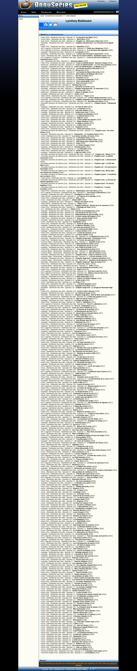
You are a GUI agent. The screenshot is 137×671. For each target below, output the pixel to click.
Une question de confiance (82, 472)
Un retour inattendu (83, 581)
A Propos (45, 669)
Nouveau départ (77, 61)
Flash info (80, 151)
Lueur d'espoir (78, 512)
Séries (33, 12)
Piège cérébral (82, 121)
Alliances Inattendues (85, 600)
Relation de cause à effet (86, 353)
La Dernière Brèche (84, 527)
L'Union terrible (81, 231)
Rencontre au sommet (83, 468)
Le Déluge (77, 492)
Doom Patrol (45, 39)
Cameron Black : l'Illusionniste (51, 236)
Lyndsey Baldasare (71, 15)
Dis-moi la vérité (82, 76)
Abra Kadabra (82, 370)
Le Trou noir (80, 90)
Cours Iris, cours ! (84, 264)
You (42, 61)
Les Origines (82, 178)
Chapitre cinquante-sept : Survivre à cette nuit (93, 99)
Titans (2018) (45, 96)
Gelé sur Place (81, 647)
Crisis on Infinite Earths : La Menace (88, 67)
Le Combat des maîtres (81, 530)
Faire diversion (94, 251)
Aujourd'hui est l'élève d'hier (86, 140)
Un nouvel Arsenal (79, 645)
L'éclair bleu (81, 518)
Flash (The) (45, 37)
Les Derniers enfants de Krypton (87, 476)
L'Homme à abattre (80, 616)
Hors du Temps (82, 625)
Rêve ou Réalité (78, 434)
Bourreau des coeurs (80, 642)
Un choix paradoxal (83, 481)
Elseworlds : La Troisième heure (86, 134)
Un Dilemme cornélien (85, 596)
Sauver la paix (77, 570)
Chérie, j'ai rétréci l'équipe (86, 278)
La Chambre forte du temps (87, 607)
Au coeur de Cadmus (82, 441)
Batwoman (45, 54)
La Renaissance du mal (83, 311)
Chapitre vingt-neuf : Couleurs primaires (91, 258)
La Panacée (81, 109)
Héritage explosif (81, 552)
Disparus (76, 346)
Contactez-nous (59, 669)
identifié (78, 665)
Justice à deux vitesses (85, 291)
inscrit (112, 663)
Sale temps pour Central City (87, 141)
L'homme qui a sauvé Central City (88, 594)
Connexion (113, 1)
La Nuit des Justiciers (81, 634)
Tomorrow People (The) (49, 651)
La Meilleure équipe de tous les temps (90, 435)
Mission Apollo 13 (94, 386)
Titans (79, 203)
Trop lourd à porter (80, 538)
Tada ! (91, 266)
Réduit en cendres (84, 412)
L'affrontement (82, 507)
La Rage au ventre (82, 123)
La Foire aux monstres (95, 328)
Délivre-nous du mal (95, 273)
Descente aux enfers (95, 101)
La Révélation (90, 653)
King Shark (81, 521)
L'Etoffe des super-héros (85, 474)
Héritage (75, 485)
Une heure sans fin (95, 271)
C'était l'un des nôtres (96, 413)
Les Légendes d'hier (79, 563)
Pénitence (76, 465)
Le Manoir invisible (82, 225)
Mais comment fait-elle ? (84, 569)
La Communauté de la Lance (98, 379)
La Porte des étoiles (82, 428)
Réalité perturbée (82, 487)
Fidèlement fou (80, 322)
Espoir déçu (79, 461)
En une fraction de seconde (87, 267)
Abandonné (77, 636)
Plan (51, 669)
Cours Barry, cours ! (83, 335)
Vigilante (75, 445)
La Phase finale (78, 499)
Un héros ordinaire (84, 505)
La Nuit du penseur (84, 233)
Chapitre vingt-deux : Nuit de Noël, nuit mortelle (92, 295)
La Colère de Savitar (84, 388)
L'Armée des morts (94, 455)
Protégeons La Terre (82, 194)
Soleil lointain (80, 373)
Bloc (78, 198)
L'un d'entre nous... (82, 415)
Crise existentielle (83, 81)
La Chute (76, 282)
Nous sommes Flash (84, 218)
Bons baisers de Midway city (86, 74)
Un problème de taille (80, 576)
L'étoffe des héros (79, 640)
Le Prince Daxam (81, 381)
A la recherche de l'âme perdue (83, 580)
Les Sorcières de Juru (83, 213)
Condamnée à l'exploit (83, 508)
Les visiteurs (80, 547)
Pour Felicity (77, 549)
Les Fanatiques (81, 220)
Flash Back (81, 514)
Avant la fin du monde (81, 496)
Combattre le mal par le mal (83, 393)
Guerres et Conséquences (85, 211)
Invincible (80, 494)
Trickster (80, 618)
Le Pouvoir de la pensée (85, 309)
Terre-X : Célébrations (83, 306)
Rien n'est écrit (81, 83)
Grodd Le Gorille (83, 603)
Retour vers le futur (84, 426)
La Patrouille (82, 149)
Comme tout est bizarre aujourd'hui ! (90, 54)
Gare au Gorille (81, 572)
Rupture (76, 488)
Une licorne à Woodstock (96, 193)
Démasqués (77, 620)
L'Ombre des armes (80, 406)
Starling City (77, 85)
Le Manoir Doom (83, 116)
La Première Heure (83, 138)
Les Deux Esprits (81, 235)
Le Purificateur (78, 399)
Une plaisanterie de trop (86, 249)
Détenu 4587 (77, 200)
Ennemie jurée (80, 423)
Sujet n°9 (80, 269)
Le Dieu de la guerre (94, 297)
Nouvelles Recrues (79, 479)
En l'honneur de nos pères (83, 351)
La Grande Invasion (82, 350)
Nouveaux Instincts (79, 589)
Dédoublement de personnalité (86, 214)
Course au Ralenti (83, 550)
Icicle (78, 143)
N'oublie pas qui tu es (85, 245)
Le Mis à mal (80, 280)
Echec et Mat (78, 382)
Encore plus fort (82, 560)
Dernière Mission (79, 510)
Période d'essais (81, 583)
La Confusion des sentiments (87, 329)
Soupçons (79, 127)
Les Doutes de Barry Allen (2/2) (87, 68)
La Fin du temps (94, 366)
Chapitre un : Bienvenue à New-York (89, 41)
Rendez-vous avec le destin (87, 348)
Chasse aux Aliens (81, 202)
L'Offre (75, 623)
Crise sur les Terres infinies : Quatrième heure (89, 56)
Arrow (43, 56)
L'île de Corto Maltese (80, 649)
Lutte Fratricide (78, 631)
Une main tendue (81, 110)
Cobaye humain (81, 364)
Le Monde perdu (94, 390)
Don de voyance (95, 253)
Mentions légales (81, 669)
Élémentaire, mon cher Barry (86, 191)
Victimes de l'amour (80, 516)
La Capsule (79, 52)
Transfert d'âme (83, 275)
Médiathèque (61, 12)
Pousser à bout (78, 558)
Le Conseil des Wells (85, 229)
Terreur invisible (82, 459)
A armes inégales (81, 454)
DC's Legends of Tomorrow (50, 48)
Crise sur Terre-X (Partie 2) (82, 308)
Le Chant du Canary (80, 503)
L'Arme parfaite (80, 437)
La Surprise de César (95, 337)
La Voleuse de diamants (84, 114)
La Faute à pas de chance (85, 324)
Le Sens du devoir (82, 344)
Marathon (80, 46)
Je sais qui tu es (83, 357)
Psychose (80, 78)
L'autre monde (81, 592)
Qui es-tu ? (77, 424)
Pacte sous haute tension (96, 450)
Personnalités (46, 12)
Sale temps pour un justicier (83, 525)
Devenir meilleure (81, 561)
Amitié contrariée (78, 591)
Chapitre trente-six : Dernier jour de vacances (92, 205)
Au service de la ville (80, 585)
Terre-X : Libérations (94, 304)
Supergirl (44, 52)
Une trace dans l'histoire (81, 430)
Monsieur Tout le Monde (86, 611)
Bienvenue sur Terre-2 (85, 532)
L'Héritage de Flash (83, 207)
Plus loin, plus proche (83, 567)
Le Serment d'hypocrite (85, 79)
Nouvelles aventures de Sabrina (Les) (54, 103)
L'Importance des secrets (84, 556)
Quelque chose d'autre (81, 602)
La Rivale (78, 523)
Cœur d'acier (79, 339)
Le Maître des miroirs (84, 466)
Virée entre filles (82, 317)
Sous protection (79, 368)
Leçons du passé (83, 384)
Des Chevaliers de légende (98, 403)
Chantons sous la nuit (85, 377)
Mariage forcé (80, 404)
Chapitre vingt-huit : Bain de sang (88, 262)
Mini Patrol (81, 39)
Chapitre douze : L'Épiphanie (105, 103)
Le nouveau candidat (84, 587)
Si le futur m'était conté (85, 622)
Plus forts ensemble (94, 432)
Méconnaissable (79, 609)
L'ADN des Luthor (82, 408)
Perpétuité (77, 222)
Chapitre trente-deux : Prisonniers (88, 238)
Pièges (75, 355)
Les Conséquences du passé (84, 543)
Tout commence (78, 452)
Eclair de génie (82, 224)
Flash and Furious (84, 129)
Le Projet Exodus (81, 392)
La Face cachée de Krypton (85, 216)
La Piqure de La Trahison (86, 614)
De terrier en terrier (83, 87)
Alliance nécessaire (80, 612)
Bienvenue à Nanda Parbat (83, 627)
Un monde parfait (81, 534)
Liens (20, 19)
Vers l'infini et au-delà (83, 247)
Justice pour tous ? (82, 112)
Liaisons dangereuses (81, 361)
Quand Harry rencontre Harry (87, 313)
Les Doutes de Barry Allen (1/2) (87, 72)
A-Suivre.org (70, 669)
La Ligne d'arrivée (83, 342)
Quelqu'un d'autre (79, 605)
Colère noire (81, 125)
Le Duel (80, 490)
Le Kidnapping (78, 519)
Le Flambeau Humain (85, 633)
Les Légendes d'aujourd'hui (86, 565)
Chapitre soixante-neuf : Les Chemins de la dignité (94, 43)
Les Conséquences (79, 333)
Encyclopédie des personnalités (53, 15)
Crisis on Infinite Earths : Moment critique (91, 63)
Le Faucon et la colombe (86, 196)
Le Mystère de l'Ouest (95, 443)
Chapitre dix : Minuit (102, 154)
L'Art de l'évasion (95, 256)
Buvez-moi (80, 70)
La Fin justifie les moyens (86, 120)
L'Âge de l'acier (80, 152)
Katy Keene (45, 41)
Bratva (75, 410)
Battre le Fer (80, 644)
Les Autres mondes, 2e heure (83, 136)
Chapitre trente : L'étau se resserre (89, 255)
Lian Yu (76, 340)
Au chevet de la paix (82, 293)
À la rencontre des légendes (97, 50)
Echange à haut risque (93, 651)
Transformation (82, 439)
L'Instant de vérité (81, 554)
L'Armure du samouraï (95, 463)
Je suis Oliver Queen (81, 598)
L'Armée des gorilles (85, 395)
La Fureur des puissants (86, 240)
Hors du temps (92, 477)
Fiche (20, 16)
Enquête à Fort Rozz (82, 286)
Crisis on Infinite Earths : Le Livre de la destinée (93, 65)
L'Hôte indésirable (82, 277)
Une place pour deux (83, 539)
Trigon (86, 96)
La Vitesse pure (83, 497)
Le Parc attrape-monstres (97, 98)
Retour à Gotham (82, 92)
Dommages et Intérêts (83, 319)
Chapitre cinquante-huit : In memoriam (89, 88)
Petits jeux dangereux (95, 48)
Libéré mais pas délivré (84, 397)
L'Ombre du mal (82, 446)
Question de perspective (98, 260)
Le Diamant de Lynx (96, 236)
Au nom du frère (81, 107)
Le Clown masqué (83, 145)
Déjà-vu (80, 118)
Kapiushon (77, 375)
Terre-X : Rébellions (83, 302)
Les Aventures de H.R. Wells (87, 419)
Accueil (23, 12)
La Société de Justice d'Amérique (99, 470)
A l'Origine (77, 629)
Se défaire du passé (82, 326)
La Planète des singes (85, 401)
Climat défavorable (81, 448)
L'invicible (91, 541)
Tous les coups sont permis (97, 536)
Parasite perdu (80, 147)
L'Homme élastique (84, 284)
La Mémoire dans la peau (97, 371)
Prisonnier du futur (84, 362)
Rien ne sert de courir (84, 298)
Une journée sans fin (84, 320)
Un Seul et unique (83, 545)
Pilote (73, 209)
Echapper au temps (95, 421)
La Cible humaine (78, 457)
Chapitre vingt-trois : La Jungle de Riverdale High (94, 287)
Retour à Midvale (81, 315)
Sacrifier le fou (94, 242)
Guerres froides (93, 528)
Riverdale (44, 43)
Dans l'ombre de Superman (85, 578)
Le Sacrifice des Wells (84, 37)
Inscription (101, 1)
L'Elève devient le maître (84, 244)
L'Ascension (77, 638)
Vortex (77, 94)
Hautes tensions (81, 574)
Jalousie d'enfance (82, 359)
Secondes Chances (80, 417)
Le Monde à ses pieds (83, 483)
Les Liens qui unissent (81, 227)
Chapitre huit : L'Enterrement (105, 160)
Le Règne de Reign (82, 300)
